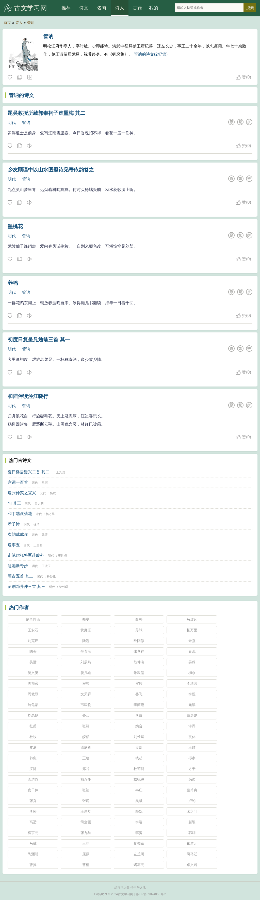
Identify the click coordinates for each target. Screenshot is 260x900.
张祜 (85, 790)
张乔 (33, 801)
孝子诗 (14, 524)
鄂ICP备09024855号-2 (151, 894)
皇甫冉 (192, 790)
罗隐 (33, 769)
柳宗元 (33, 833)
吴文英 (33, 673)
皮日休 (33, 790)
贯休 (192, 737)
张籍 (85, 726)
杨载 (53, 493)
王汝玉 (46, 566)
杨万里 (50, 514)
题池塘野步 (18, 566)
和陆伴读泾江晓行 (28, 396)
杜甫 (33, 726)
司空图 (85, 822)
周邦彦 (33, 683)
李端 (138, 822)
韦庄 (138, 790)
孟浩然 (33, 779)
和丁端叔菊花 (20, 513)
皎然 (85, 737)
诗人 (119, 7)
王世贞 (62, 555)
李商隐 (139, 705)
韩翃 (192, 833)
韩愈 (33, 758)
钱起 (138, 758)
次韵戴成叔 (18, 534)
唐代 (27, 545)
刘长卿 (139, 737)
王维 (192, 747)
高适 (33, 822)
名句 (101, 7)
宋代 (35, 483)
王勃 (85, 843)
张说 (85, 801)
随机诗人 (29, 77)
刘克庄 (33, 641)
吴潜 (33, 662)
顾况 (138, 811)
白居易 (192, 715)
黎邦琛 (63, 587)
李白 (138, 715)
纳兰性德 (33, 619)
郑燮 (85, 619)
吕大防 (39, 503)
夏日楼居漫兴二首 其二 (28, 472)
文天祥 (85, 694)
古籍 (137, 7)
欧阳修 (139, 641)
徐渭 (37, 524)
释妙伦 (51, 576)
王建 (85, 758)
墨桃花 (15, 226)
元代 (43, 493)
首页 (7, 23)
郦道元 (192, 843)
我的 (153, 7)
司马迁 (192, 854)
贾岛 (33, 747)
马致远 (192, 619)
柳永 (192, 673)
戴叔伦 (85, 779)
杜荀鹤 (139, 769)
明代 (12, 122)
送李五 (14, 545)
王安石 (33, 630)
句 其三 (14, 503)
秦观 (192, 651)
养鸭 (13, 283)
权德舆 (139, 779)
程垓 (85, 683)
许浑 (192, 726)
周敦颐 (33, 694)
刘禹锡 (33, 715)
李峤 (33, 811)
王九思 (60, 472)
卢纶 (192, 801)
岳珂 (45, 483)
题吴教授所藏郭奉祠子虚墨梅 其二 (46, 113)
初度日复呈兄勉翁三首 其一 (39, 339)
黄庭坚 (85, 630)
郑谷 (85, 769)
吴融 (138, 801)
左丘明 (139, 854)
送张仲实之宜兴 (22, 493)
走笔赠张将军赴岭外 (26, 555)
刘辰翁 (85, 662)
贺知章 (139, 843)
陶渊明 (33, 854)
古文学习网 (30, 8)
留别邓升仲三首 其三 (26, 586)
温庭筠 (85, 747)
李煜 (192, 694)
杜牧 (33, 737)
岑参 (192, 758)
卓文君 (192, 865)
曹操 (33, 865)
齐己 (85, 715)
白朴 (138, 619)
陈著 (45, 535)
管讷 (30, 23)
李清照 (192, 683)
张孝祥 (139, 651)
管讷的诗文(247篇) (151, 54)
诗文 (83, 7)
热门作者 (19, 607)
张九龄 (85, 833)
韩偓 (192, 779)
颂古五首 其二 (20, 576)
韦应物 (85, 705)
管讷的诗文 (21, 95)
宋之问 (192, 811)
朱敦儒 (139, 673)
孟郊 (138, 747)
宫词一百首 (18, 482)
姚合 (138, 726)
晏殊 (192, 662)
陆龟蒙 (33, 705)
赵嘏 (192, 822)
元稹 (192, 705)
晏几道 (85, 673)
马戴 (33, 843)
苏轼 (138, 630)
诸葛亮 (139, 865)
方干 (192, 769)
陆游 (85, 641)
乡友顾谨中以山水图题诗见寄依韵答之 (51, 169)
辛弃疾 (85, 651)
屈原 (85, 854)
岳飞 (138, 694)
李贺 (138, 833)
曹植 (85, 865)
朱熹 (192, 641)
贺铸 (138, 683)
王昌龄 (38, 545)
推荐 (66, 7)
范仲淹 (139, 662)
